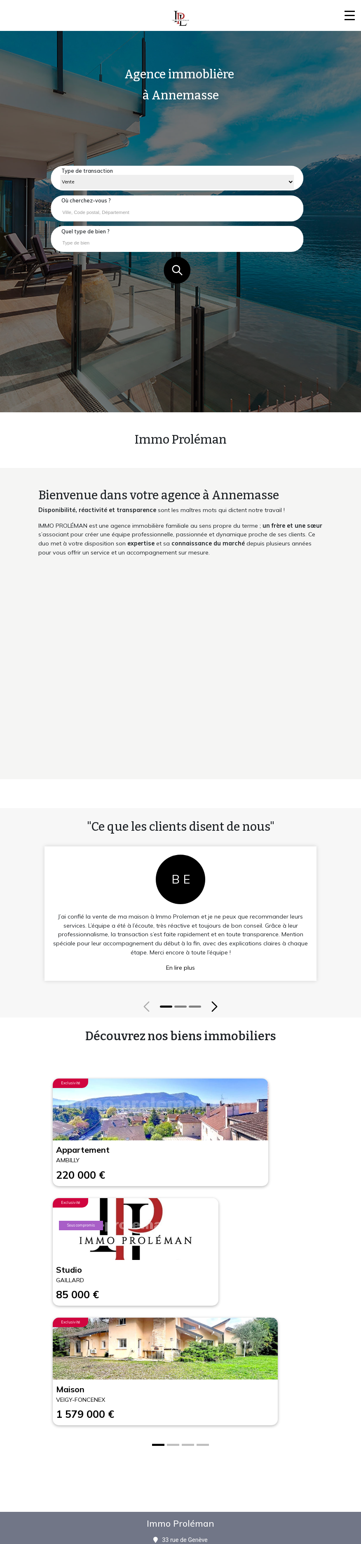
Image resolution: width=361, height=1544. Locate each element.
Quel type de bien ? (85, 231)
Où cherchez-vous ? (86, 200)
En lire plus (180, 967)
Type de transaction (87, 170)
